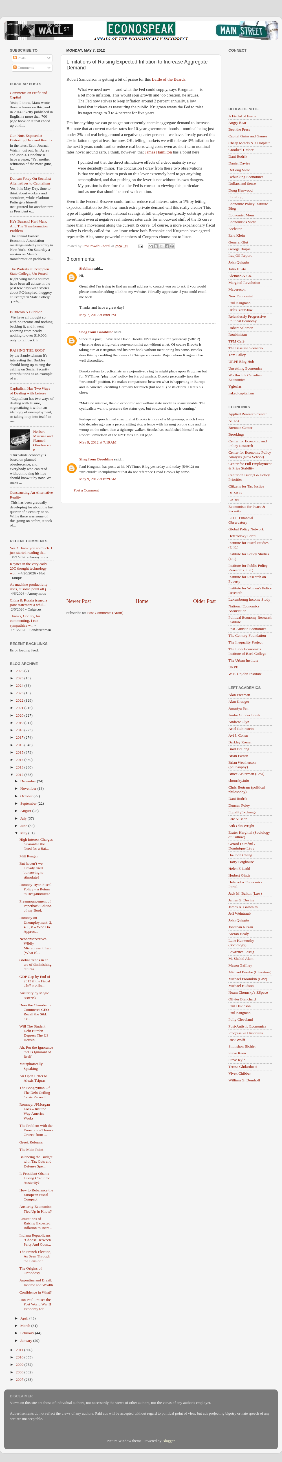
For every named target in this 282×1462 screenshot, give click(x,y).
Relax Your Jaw (240, 310)
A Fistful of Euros (242, 116)
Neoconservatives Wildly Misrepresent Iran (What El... (35, 946)
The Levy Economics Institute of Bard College (247, 651)
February (27, 1333)
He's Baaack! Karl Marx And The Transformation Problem (29, 225)
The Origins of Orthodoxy (30, 1270)
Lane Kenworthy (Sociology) (241, 942)
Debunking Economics (245, 177)
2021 (20, 708)
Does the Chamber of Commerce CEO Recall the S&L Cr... (35, 1012)
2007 (20, 1379)
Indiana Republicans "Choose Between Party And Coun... (35, 1239)
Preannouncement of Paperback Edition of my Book (35, 905)
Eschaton (235, 229)
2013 (20, 767)
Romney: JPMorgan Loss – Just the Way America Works (34, 1111)
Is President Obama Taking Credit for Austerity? (34, 1178)
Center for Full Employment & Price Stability (250, 466)
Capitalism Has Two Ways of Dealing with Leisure (30, 390)
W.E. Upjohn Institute (245, 674)
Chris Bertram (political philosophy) (246, 789)
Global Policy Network (246, 529)
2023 (20, 693)
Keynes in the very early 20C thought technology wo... (28, 568)
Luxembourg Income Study (249, 599)
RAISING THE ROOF (27, 350)
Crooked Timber (241, 150)
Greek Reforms (31, 1142)
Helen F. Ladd (239, 868)
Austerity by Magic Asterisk (34, 995)
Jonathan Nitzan (240, 927)
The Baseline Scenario (245, 348)
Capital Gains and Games (247, 136)
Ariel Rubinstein (241, 728)
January (26, 1340)
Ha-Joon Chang (240, 855)
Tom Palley (237, 355)
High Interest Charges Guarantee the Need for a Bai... (36, 844)
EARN (233, 500)
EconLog (235, 197)
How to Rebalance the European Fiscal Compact (36, 1194)
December (28, 781)
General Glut (238, 242)
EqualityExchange (242, 812)
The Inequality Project (245, 642)
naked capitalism (241, 393)
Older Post (204, 601)
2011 (20, 1350)
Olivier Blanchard (242, 999)
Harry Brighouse (241, 862)
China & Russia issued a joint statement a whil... (28, 602)
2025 (20, 678)
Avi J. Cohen (238, 735)
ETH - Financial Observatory (240, 520)
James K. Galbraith (243, 907)
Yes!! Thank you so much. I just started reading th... (31, 550)
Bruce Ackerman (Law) (246, 774)
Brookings (236, 434)
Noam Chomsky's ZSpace (248, 992)
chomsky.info (238, 780)
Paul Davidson (239, 1006)
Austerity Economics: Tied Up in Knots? (35, 1208)
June (24, 826)
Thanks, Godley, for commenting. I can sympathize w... (25, 620)
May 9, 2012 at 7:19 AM (97, 442)
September (29, 803)
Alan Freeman (239, 695)
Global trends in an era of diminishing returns (35, 964)
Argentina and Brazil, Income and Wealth (36, 1282)
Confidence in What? (35, 1292)
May (24, 833)
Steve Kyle (236, 1060)
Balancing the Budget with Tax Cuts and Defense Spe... (35, 1161)
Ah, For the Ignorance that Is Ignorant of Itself (36, 1052)
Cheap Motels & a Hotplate (249, 143)
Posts (19, 58)
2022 (20, 700)
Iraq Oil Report (240, 255)
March (25, 1325)
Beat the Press (239, 129)
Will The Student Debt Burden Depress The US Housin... (34, 1033)
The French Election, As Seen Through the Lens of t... (35, 1256)
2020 (20, 715)
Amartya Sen (238, 708)
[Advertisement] (141, 550)
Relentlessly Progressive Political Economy (247, 318)
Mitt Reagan (28, 856)
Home (142, 601)
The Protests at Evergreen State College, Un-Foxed (29, 271)
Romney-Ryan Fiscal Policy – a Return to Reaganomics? (35, 889)
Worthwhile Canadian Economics (245, 377)
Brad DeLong (238, 749)
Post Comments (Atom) (105, 613)
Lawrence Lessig (241, 952)
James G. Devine (241, 900)
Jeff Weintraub (239, 913)
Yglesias (235, 386)
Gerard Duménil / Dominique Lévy (241, 846)
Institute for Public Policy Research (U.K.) (248, 567)
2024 (20, 685)
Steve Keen (237, 1053)
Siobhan (85, 268)
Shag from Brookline (96, 332)
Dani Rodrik (237, 156)
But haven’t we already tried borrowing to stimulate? (31, 870)
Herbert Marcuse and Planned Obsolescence (42, 440)
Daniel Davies (239, 163)
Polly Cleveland (240, 1019)
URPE (233, 667)
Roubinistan (237, 334)
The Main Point (31, 1149)
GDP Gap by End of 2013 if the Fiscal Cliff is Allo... (34, 981)
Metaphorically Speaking (31, 1066)
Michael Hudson (241, 986)
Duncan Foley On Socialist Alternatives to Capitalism (30, 180)
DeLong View (239, 170)
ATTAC (234, 421)
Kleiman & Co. (240, 276)
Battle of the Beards (168, 79)
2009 (20, 1364)
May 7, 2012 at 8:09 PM (97, 315)
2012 (20, 774)
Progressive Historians (245, 1033)
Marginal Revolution (244, 282)
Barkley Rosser (240, 742)
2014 (20, 760)
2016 (20, 745)
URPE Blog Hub (241, 361)
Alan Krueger (238, 701)
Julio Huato (237, 269)
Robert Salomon (240, 328)
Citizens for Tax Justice (246, 486)
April (24, 1318)
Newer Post (78, 601)
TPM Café (236, 341)
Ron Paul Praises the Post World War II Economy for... (35, 1304)
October (27, 796)
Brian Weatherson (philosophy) (242, 764)
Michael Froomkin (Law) (247, 979)
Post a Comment (86, 490)
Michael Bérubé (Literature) (249, 972)
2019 (20, 723)
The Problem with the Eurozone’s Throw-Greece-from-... (36, 1130)
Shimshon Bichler (242, 1046)
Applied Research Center (247, 414)
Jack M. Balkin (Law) (245, 893)
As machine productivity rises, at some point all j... (29, 586)
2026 (20, 671)
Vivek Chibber (239, 1073)
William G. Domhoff (244, 1080)
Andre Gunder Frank (244, 715)
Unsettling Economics (245, 368)
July (24, 818)
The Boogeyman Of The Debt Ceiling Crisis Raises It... (34, 1092)
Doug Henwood (240, 190)
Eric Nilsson (237, 819)
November (28, 788)
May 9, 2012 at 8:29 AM (97, 479)
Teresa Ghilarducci (242, 1066)
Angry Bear (237, 122)
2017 (20, 737)
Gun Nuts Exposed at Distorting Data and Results (31, 137)
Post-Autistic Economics (247, 629)
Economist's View (242, 222)
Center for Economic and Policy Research (247, 443)
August (26, 811)
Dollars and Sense (242, 183)
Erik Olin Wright (241, 826)
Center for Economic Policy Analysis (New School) (249, 454)
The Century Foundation (247, 635)
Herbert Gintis (239, 875)
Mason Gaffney (240, 965)
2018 (20, 730)
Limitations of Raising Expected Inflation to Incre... (35, 1223)
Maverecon (237, 289)
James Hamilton (158, 152)
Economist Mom (241, 215)
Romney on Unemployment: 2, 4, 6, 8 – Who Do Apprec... (35, 925)
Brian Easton (238, 756)
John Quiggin (238, 262)
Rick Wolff (236, 1040)
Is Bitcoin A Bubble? (26, 312)
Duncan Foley (239, 805)
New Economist (240, 296)
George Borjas (239, 249)
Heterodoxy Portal (242, 536)
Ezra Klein (236, 235)
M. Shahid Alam (241, 958)
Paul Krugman (239, 303)
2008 (20, 1372)
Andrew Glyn (238, 722)
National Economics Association (243, 608)
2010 (20, 1357)
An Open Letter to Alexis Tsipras (33, 1078)
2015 (20, 752)
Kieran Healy (238, 934)
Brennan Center (240, 427)
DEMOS (235, 493)
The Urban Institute (243, 660)
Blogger (168, 1441)
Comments (23, 67)
